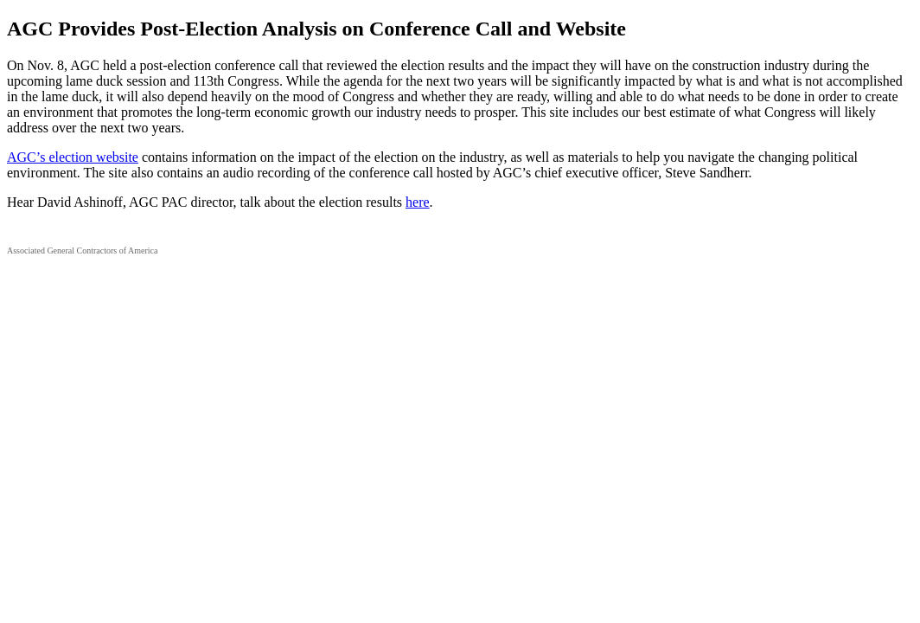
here (418, 202)
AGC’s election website (72, 157)
